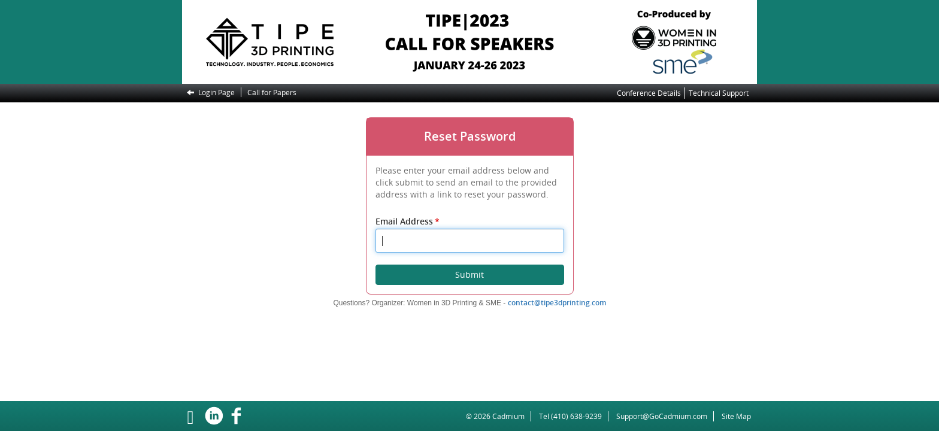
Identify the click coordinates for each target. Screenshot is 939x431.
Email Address (408, 221)
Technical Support (719, 93)
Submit (469, 274)
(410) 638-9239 (576, 416)
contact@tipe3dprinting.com (557, 303)
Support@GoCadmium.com (665, 416)
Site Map (736, 416)
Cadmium (508, 416)
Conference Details (649, 93)
